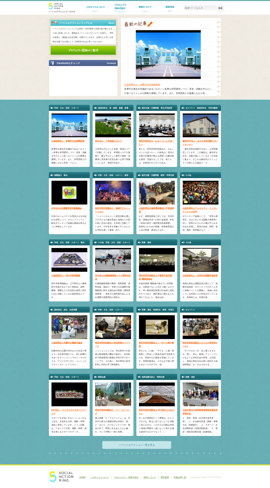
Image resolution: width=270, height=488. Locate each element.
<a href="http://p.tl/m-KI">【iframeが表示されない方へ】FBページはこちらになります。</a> (81, 80)
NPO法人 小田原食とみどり (108, 141)
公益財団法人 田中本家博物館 (65, 275)
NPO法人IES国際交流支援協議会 (66, 208)
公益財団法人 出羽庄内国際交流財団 (200, 275)
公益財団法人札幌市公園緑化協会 (66, 343)
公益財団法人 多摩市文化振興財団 (142, 84)
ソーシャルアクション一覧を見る (137, 445)
